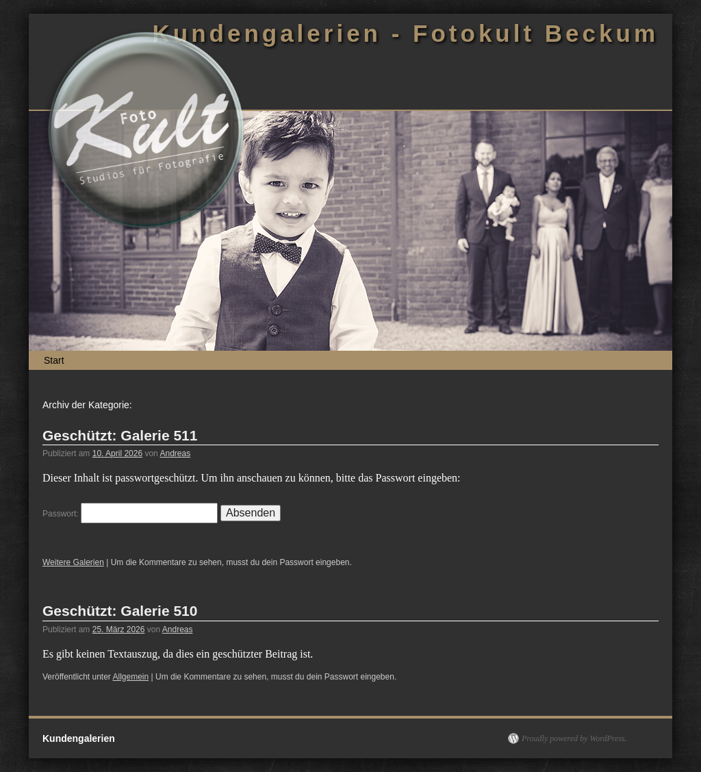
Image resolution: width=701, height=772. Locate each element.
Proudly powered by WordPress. (574, 738)
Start (54, 360)
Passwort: (130, 514)
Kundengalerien (78, 738)
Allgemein (131, 677)
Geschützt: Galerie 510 (119, 611)
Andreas (175, 453)
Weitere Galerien (73, 562)
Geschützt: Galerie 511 (119, 435)
